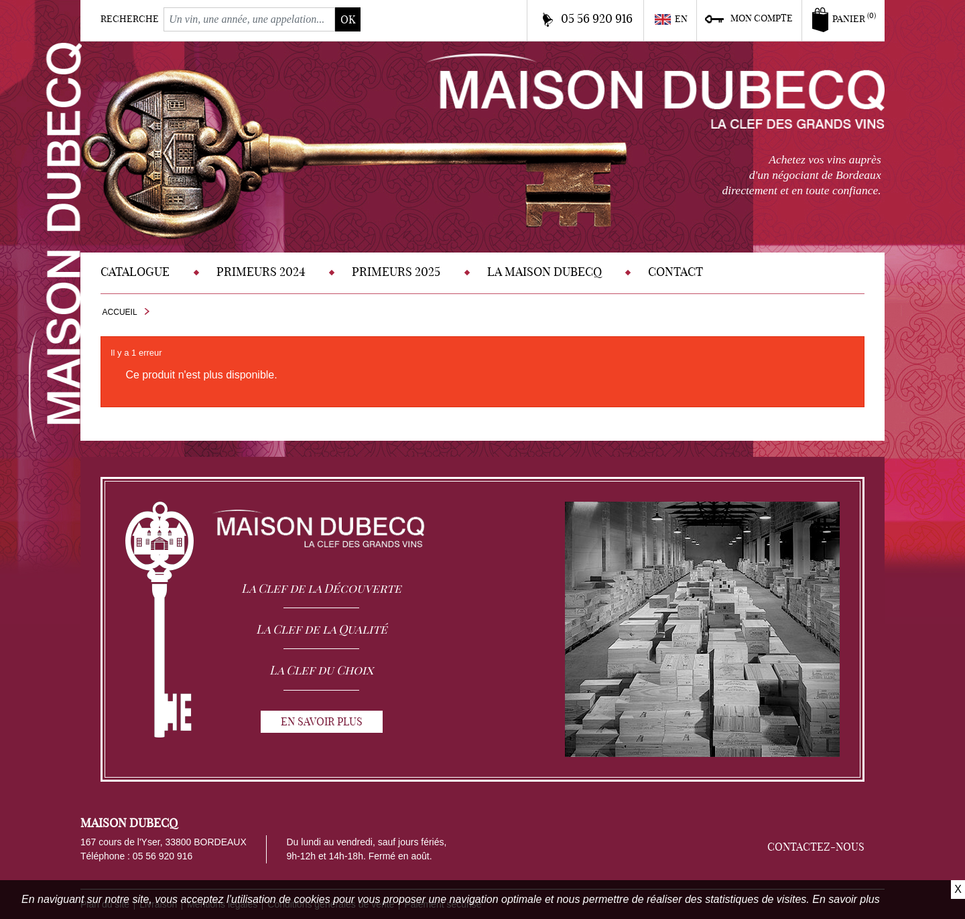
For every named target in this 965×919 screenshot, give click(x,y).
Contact (675, 271)
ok (347, 19)
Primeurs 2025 (396, 271)
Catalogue (135, 271)
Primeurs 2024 (261, 271)
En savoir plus (846, 899)
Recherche (130, 19)
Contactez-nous (815, 846)
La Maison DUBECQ (544, 271)
